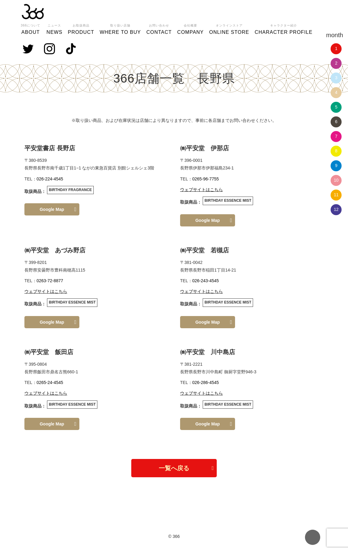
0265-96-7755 (205, 178)
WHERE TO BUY (120, 28)
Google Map (52, 209)
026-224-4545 (50, 178)
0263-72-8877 (50, 280)
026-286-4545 (205, 382)
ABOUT (30, 28)
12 (336, 209)
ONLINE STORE (229, 28)
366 (32, 11)
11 (336, 194)
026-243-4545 (205, 280)
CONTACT (159, 28)
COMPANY (190, 28)
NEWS (54, 28)
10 (336, 180)
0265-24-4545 (50, 382)
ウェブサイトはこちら (201, 189)
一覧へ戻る (174, 468)
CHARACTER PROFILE (283, 28)
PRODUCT (81, 28)
